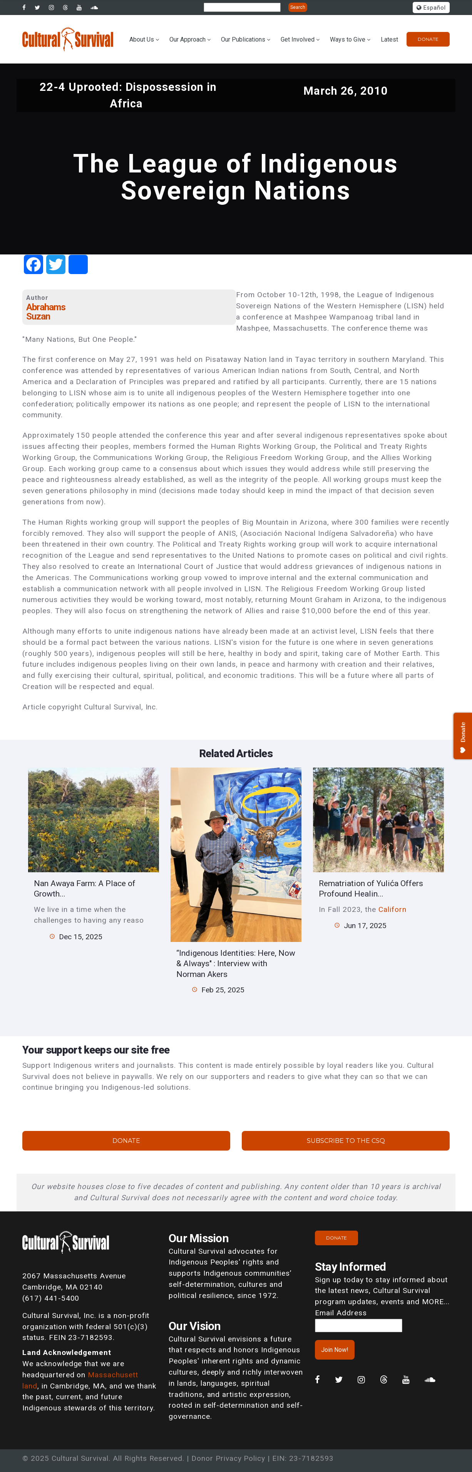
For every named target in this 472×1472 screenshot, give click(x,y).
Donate (428, 39)
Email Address (341, 1312)
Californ (392, 909)
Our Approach (187, 39)
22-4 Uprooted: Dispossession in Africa (128, 95)
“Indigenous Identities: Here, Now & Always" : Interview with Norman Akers (235, 963)
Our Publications (243, 39)
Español (431, 8)
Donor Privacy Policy (228, 1458)
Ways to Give (347, 39)
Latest (389, 39)
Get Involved (298, 39)
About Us (141, 39)
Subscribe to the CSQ (346, 1140)
